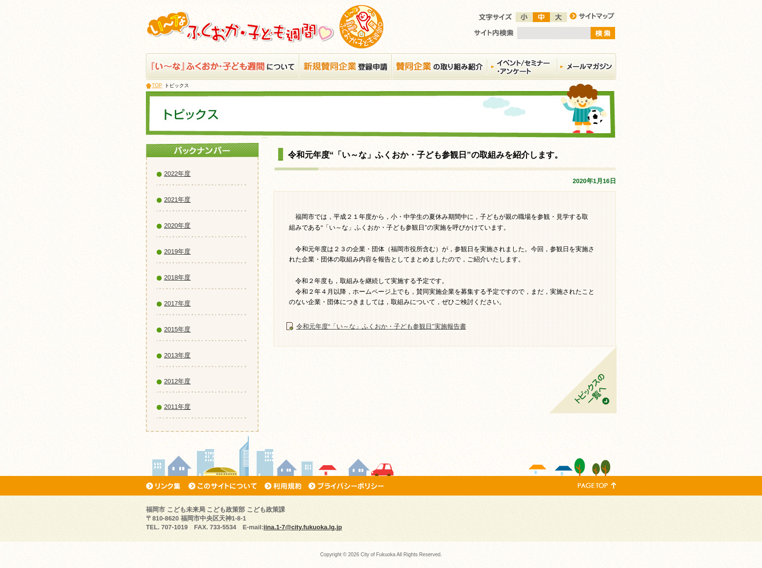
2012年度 (177, 381)
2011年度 (177, 406)
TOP (157, 85)
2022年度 (177, 173)
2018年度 (177, 277)
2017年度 (177, 303)
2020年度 (177, 225)
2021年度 (177, 199)
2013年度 (177, 355)
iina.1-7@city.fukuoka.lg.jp (302, 527)
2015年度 (177, 329)
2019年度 (177, 251)
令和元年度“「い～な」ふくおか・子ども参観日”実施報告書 (381, 326)
